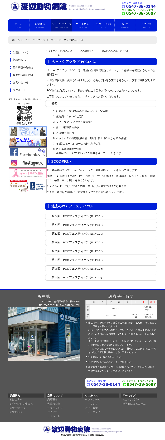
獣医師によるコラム (134, 403)
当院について (20, 52)
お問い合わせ (20, 82)
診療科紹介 (16, 412)
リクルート (19, 90)
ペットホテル (92, 399)
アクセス (146, 26)
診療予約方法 (17, 408)
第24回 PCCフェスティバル (77, 216)
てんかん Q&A (130, 399)
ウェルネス (82, 26)
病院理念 (52, 399)
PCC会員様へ (87, 50)
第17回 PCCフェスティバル (77, 277)
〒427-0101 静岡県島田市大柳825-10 (61, 301)
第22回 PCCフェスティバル (77, 233)
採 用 (125, 26)
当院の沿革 (53, 403)
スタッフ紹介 (103, 26)
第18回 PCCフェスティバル (77, 268)
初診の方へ (19, 59)
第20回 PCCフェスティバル (77, 251)
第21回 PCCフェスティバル (77, 242)
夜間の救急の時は (23, 74)
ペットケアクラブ (61, 26)
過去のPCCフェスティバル (115, 50)
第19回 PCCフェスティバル (77, 260)
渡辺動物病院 (78, 435)
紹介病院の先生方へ (24, 67)
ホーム (18, 26)
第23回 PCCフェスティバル (77, 225)
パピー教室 (91, 408)
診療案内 (40, 26)
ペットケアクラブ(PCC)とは (59, 52)
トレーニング (92, 412)
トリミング (91, 403)
